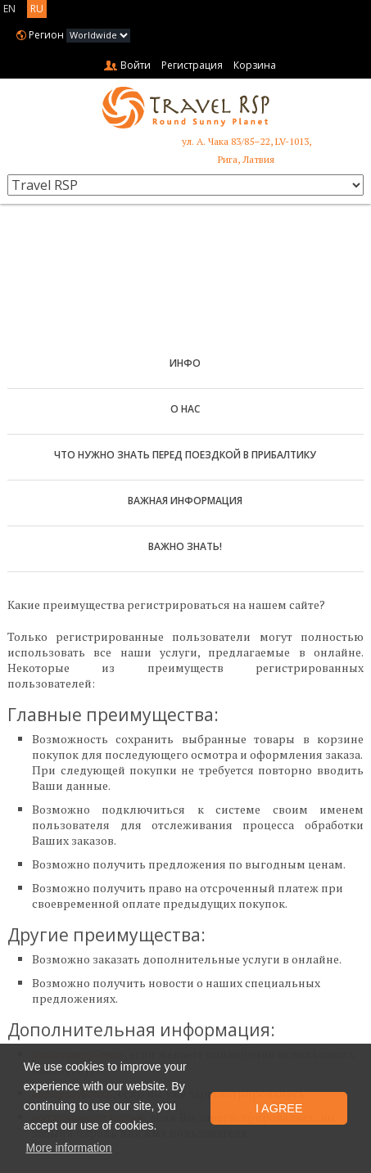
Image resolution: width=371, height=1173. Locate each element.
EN (9, 9)
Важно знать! (185, 546)
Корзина (254, 65)
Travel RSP (185, 108)
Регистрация (192, 65)
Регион (46, 35)
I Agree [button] (279, 1108)
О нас (185, 409)
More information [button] (69, 1147)
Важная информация (185, 501)
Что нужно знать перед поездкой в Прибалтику (185, 455)
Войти (135, 65)
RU (36, 9)
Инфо (185, 363)
